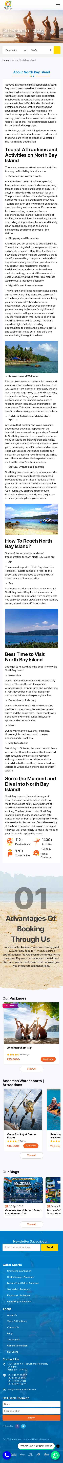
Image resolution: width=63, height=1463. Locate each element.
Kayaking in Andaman (18, 1295)
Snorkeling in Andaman (19, 1271)
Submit (31, 1417)
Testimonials (13, 1339)
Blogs (10, 1333)
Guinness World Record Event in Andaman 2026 (23, 1212)
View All (31, 1068)
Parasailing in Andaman (19, 1301)
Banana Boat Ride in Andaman (23, 1283)
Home (6, 60)
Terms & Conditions (17, 1321)
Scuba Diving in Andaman (20, 1277)
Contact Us (13, 1327)
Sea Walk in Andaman (18, 1289)
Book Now (48, 1059)
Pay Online (12, 1351)
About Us (12, 1315)
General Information (17, 1345)
